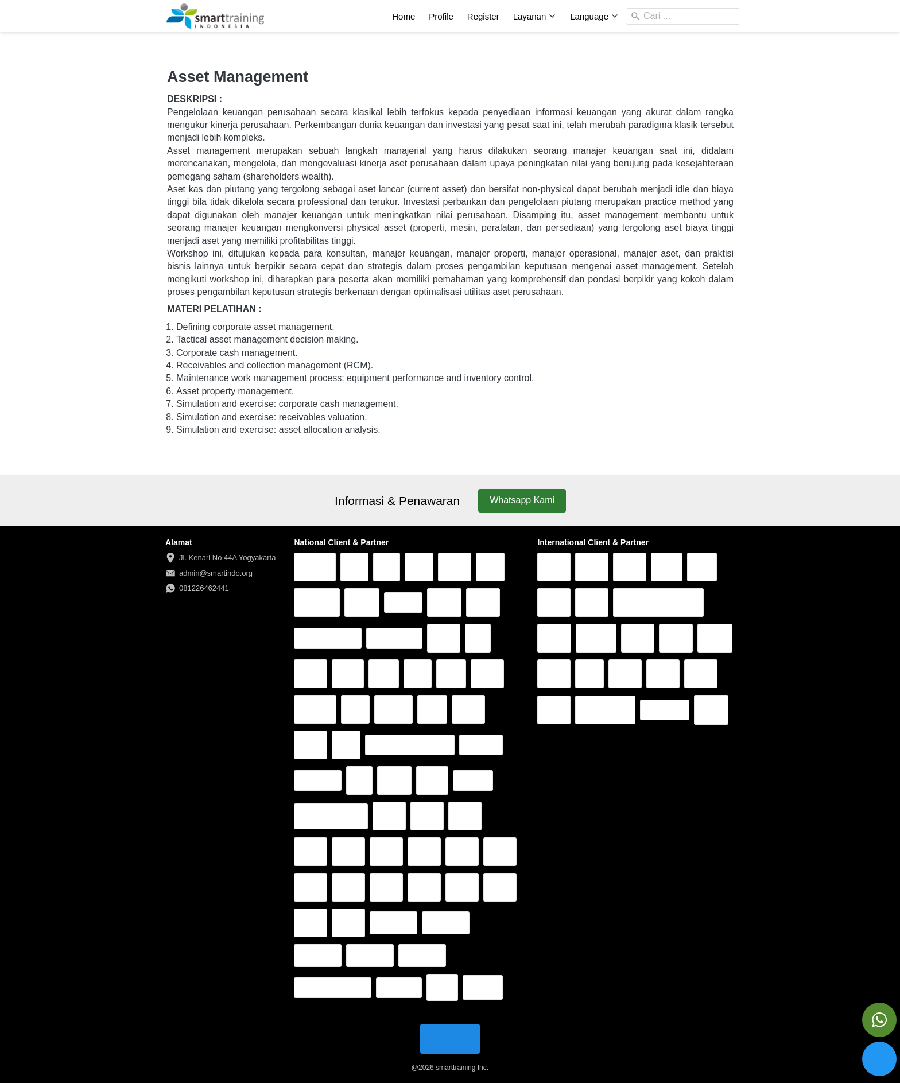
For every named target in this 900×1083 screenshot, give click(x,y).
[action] (879, 1020)
